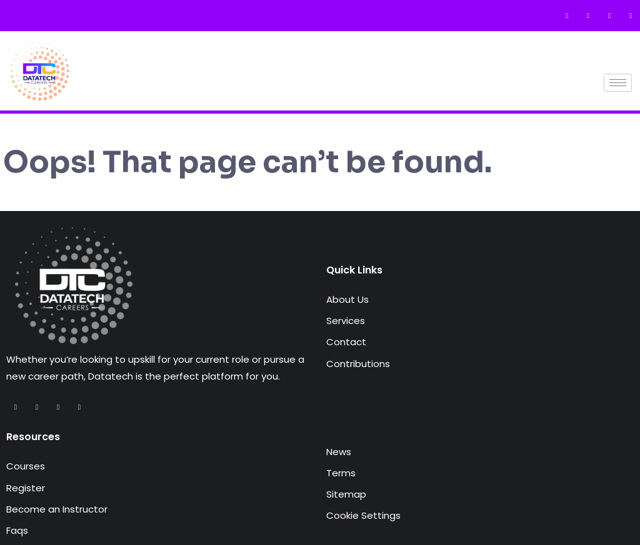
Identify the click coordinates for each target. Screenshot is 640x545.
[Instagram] (609, 15)
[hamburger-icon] (618, 83)
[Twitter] (588, 15)
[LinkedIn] (630, 15)
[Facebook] (567, 15)
